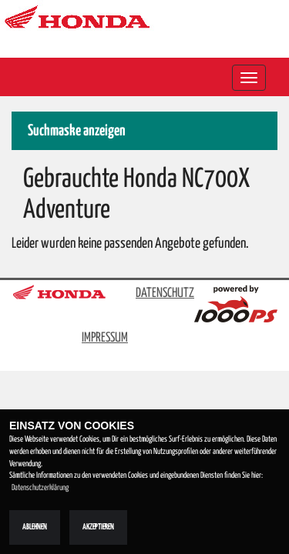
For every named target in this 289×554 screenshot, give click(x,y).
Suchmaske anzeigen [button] (77, 131)
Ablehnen (34, 527)
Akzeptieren (98, 527)
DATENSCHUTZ (165, 293)
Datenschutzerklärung (40, 488)
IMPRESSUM (105, 338)
